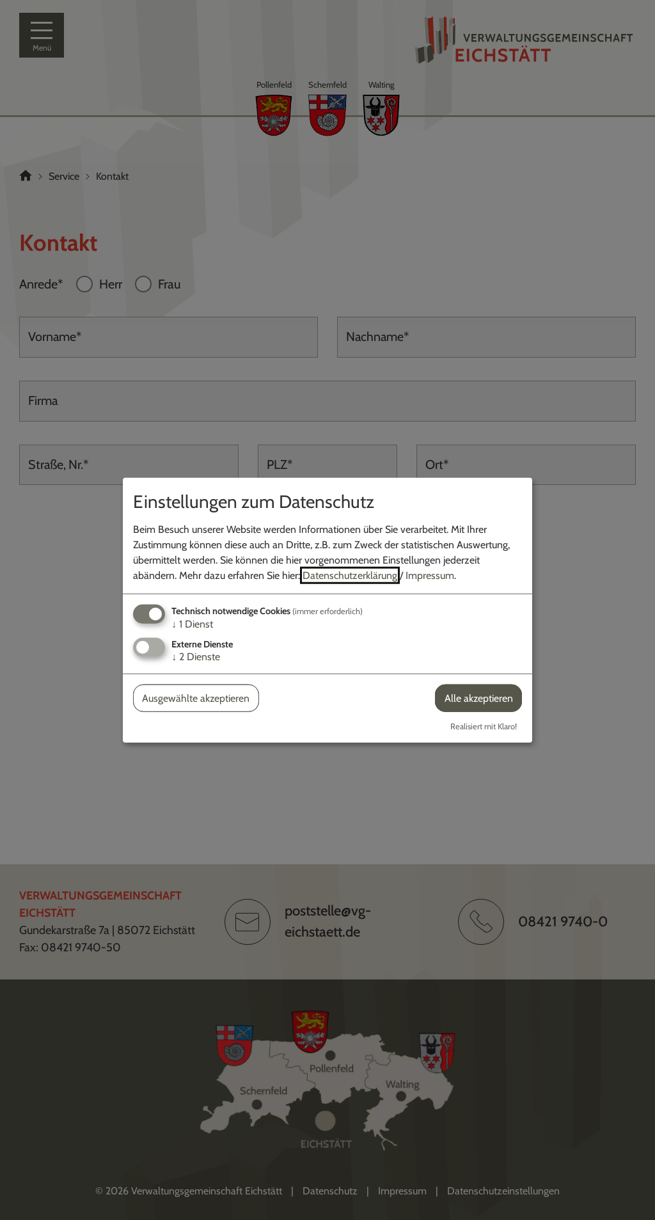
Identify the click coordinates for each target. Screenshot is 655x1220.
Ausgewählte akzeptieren (196, 698)
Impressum (430, 575)
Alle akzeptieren (478, 698)
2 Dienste (195, 657)
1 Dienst (192, 623)
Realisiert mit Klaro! (483, 726)
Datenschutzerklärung (350, 575)
